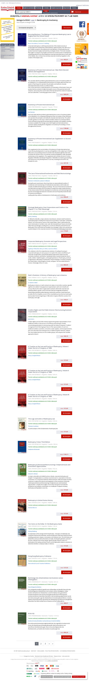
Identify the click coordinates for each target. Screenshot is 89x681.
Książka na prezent (56, 8)
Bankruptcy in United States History (40, 500)
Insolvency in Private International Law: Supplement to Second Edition (49, 139)
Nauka (3, 47)
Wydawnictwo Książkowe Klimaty (44, 656)
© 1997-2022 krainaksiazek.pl (22, 651)
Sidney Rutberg (32, 531)
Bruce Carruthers (33, 43)
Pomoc (74, 8)
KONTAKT (33, 651)
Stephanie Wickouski (34, 449)
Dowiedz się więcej (46, 677)
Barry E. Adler (44, 248)
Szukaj (19, 8)
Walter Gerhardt (43, 621)
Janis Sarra (31, 319)
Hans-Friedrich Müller (54, 621)
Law (32, 20)
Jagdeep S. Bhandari (33, 248)
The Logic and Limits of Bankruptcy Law (41, 419)
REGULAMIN (40, 651)
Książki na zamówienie (29, 8)
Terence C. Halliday (43, 43)
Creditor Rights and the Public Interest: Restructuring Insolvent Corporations (50, 311)
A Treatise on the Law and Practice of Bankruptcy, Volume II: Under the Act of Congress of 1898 (48, 371)
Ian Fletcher (31, 112)
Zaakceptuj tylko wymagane (62, 677)
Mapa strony (57, 656)
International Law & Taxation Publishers (39, 563)
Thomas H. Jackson (33, 426)
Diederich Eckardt (33, 621)
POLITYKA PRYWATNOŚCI (52, 651)
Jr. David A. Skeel (32, 282)
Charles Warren (32, 507)
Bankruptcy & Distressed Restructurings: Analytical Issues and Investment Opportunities (49, 465)
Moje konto (66, 8)
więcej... (3, 51)
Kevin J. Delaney (32, 216)
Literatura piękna (6, 49)
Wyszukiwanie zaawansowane (50, 13)
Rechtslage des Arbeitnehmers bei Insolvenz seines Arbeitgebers (45, 579)
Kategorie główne (7, 45)
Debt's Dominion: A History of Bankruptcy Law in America (47, 275)
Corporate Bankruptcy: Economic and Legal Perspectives (47, 241)
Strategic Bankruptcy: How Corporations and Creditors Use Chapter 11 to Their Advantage (48, 208)
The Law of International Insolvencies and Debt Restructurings (49, 173)
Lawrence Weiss (52, 248)
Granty (46, 8)
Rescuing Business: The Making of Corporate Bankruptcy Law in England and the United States (49, 35)
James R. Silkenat (45, 181)
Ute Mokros (38, 587)
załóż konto (86, 5)
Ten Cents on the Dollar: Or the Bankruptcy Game (45, 524)
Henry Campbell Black (34, 355)
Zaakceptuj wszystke (79, 677)
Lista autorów (65, 656)
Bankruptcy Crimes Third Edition (39, 442)
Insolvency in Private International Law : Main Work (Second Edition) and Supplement (48, 71)
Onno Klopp (31, 587)
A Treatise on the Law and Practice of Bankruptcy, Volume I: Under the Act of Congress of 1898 (48, 347)
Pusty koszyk (78, 11)
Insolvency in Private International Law (41, 105)
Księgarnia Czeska (29, 656)
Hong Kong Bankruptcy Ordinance (39, 556)
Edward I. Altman (33, 474)
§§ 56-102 (31, 614)
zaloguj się (79, 5)
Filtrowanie (67, 28)
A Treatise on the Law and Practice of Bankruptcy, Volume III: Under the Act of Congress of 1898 (48, 395)
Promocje (38, 8)
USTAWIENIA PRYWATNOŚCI (67, 651)
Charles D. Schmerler (34, 181)
